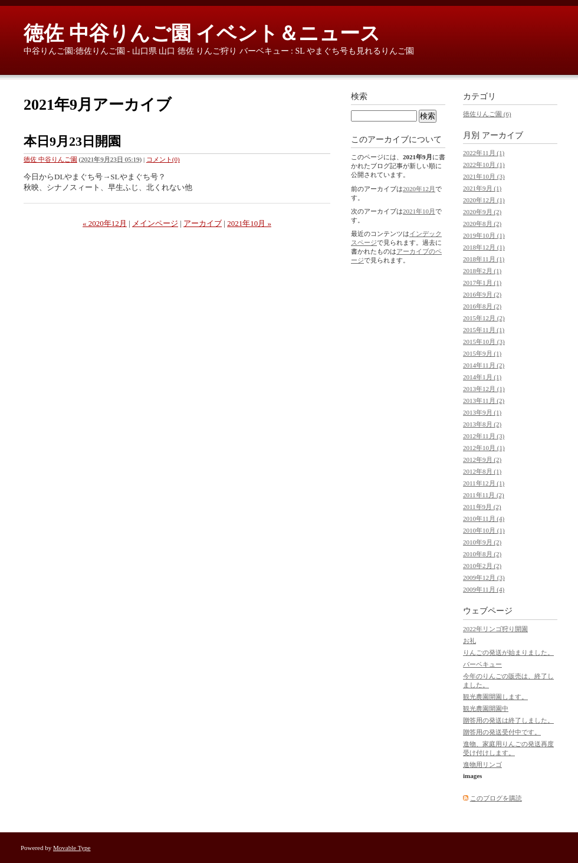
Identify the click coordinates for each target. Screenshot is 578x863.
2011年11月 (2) (483, 494)
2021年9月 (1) (482, 188)
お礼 (469, 640)
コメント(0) (163, 159)
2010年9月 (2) (482, 542)
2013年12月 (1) (484, 388)
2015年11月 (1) (483, 329)
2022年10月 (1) (484, 164)
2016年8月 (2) (482, 306)
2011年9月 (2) (482, 506)
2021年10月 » (249, 223)
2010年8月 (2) (482, 553)
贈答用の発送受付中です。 (502, 732)
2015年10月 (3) (484, 341)
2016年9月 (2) (482, 294)
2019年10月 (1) (484, 235)
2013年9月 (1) (482, 412)
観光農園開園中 (485, 708)
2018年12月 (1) (484, 247)
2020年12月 (419, 188)
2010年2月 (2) (482, 565)
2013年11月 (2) (483, 400)
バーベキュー (482, 664)
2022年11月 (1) (483, 152)
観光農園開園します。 (495, 696)
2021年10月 (419, 211)
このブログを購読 (496, 798)
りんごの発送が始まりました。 (508, 652)
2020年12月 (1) (484, 200)
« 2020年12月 (105, 223)
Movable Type (72, 847)
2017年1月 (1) (482, 282)
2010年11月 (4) (483, 518)
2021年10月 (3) (484, 176)
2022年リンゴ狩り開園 (495, 628)
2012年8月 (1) (482, 471)
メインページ (155, 223)
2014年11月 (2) (483, 365)
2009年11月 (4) (483, 589)
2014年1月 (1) (482, 376)
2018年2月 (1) (482, 270)
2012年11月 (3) (483, 435)
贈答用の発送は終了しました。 (508, 720)
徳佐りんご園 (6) (487, 113)
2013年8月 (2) (482, 424)
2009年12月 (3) (484, 577)
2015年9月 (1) (482, 353)
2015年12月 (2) (484, 317)
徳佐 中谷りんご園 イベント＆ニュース (202, 33)
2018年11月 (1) (483, 258)
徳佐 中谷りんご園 (50, 159)
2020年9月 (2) (482, 211)
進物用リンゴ (482, 764)
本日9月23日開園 (72, 141)
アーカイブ (202, 223)
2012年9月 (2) (482, 459)
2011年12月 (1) (483, 483)
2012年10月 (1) (484, 447)
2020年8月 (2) (482, 223)
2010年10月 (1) (484, 530)
